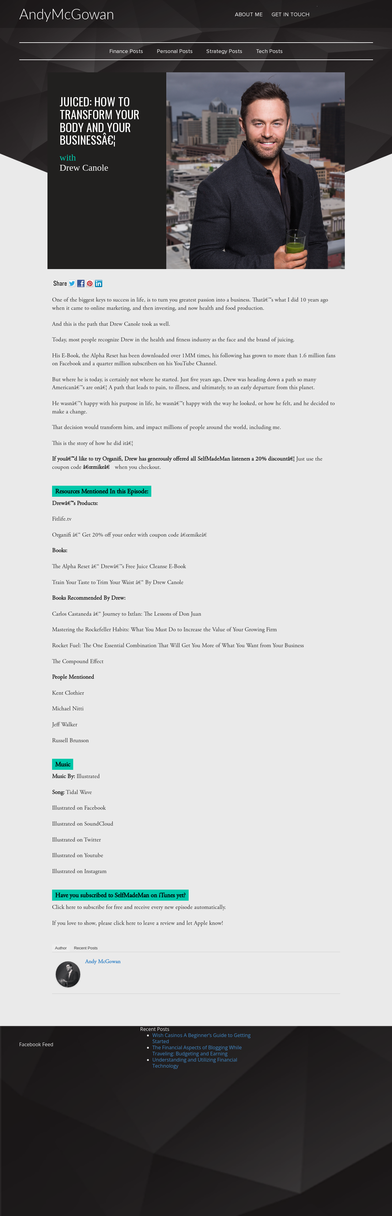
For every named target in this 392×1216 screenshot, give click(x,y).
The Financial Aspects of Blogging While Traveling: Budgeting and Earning (197, 1050)
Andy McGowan (102, 962)
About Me (248, 14)
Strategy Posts (224, 51)
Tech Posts (269, 51)
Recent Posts (85, 948)
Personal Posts (175, 51)
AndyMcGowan (67, 13)
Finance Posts (126, 51)
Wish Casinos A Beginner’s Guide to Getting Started (202, 1038)
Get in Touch (291, 14)
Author (61, 948)
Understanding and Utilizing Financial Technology (195, 1062)
